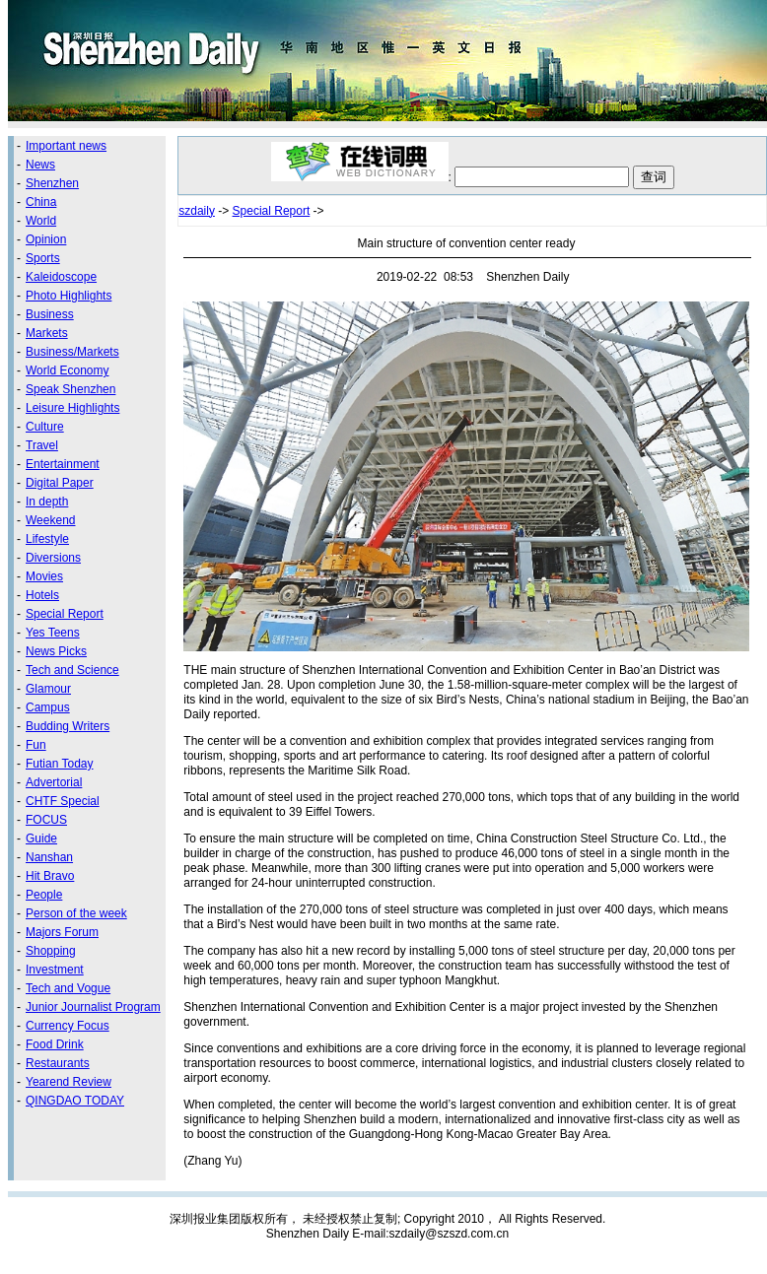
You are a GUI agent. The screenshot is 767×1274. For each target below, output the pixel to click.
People (44, 895)
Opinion (46, 239)
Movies (44, 576)
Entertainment (63, 464)
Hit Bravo (50, 876)
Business (50, 314)
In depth (47, 501)
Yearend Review (68, 1082)
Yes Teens (53, 632)
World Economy (67, 370)
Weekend (50, 520)
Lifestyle (47, 539)
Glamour (48, 689)
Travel (42, 445)
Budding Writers (67, 726)
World (41, 221)
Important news (66, 146)
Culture (45, 427)
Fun (36, 745)
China (41, 202)
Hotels (42, 595)
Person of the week (76, 913)
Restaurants (58, 1063)
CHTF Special (63, 801)
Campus (48, 707)
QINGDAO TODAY (75, 1100)
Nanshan (49, 857)
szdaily (196, 211)
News (40, 164)
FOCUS (46, 820)
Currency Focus (67, 1026)
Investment (55, 969)
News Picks (56, 651)
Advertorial (54, 782)
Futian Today (60, 764)
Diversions (53, 558)
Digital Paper (60, 483)
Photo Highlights (68, 295)
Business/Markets (72, 352)
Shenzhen (52, 183)
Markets (47, 333)
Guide (41, 838)
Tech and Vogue (68, 988)
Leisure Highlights (72, 408)
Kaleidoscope (61, 277)
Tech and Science (72, 670)
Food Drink (55, 1044)
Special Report (65, 614)
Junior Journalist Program (93, 1007)
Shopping (51, 951)
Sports (43, 258)
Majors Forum (62, 932)
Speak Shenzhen (70, 389)
